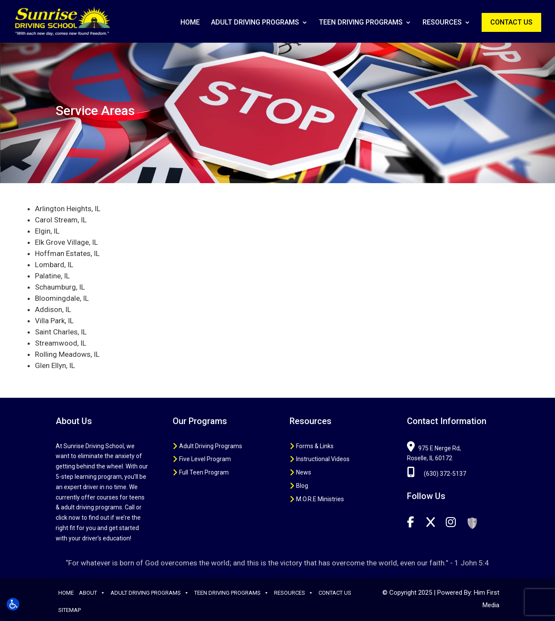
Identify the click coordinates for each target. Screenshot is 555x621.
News (303, 472)
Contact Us (511, 22)
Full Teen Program (204, 472)
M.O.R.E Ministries (320, 499)
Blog (302, 485)
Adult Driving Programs (255, 22)
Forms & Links (315, 446)
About (92, 593)
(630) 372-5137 (436, 473)
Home (190, 22)
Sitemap (69, 610)
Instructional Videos (323, 459)
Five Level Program (205, 459)
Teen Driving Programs (361, 22)
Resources (442, 22)
